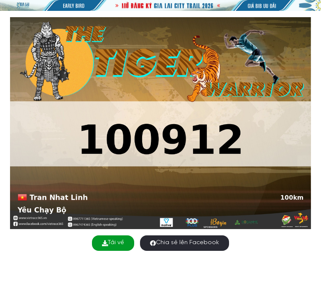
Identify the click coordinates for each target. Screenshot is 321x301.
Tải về (113, 243)
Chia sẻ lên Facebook (184, 243)
